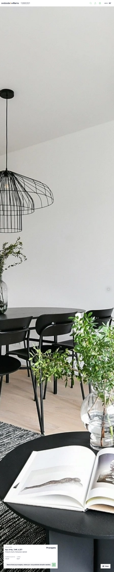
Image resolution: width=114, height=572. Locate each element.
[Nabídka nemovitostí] (90, 3)
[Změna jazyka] (100, 3)
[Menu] (107, 3)
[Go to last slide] (6, 289)
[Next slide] (108, 289)
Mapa (105, 566)
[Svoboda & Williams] (15, 3)
